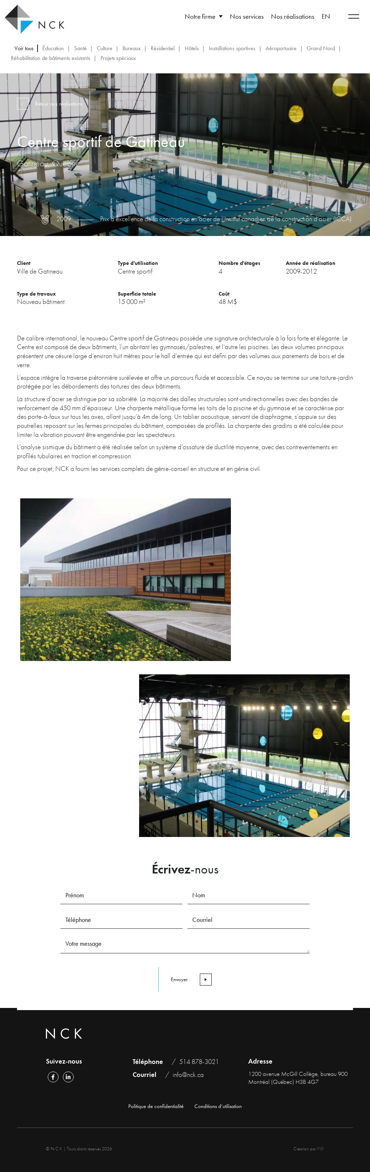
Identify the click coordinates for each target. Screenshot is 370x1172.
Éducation (53, 48)
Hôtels (192, 48)
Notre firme (200, 16)
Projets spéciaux (118, 58)
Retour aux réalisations (51, 103)
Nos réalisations (292, 16)
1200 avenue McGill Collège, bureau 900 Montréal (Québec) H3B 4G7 (298, 1078)
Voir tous (24, 48)
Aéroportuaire (281, 48)
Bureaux (131, 48)
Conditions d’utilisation (218, 1106)
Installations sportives (232, 48)
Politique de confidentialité (156, 1106)
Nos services (247, 16)
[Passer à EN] (326, 16)
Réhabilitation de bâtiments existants (50, 58)
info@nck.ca (188, 1074)
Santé (80, 48)
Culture (104, 48)
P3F (320, 1149)
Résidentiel (163, 48)
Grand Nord (321, 48)
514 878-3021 (199, 1061)
